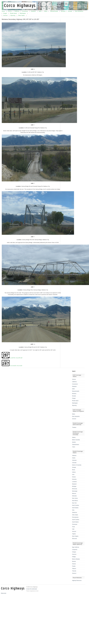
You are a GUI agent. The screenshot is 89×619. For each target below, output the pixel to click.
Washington (23, 13)
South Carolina (75, 519)
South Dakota (75, 522)
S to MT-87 (13, 357)
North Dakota (75, 507)
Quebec (74, 442)
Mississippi (74, 491)
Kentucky (74, 479)
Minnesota (74, 488)
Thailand (74, 427)
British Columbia (76, 439)
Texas (73, 526)
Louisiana (74, 481)
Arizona (10, 11)
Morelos (74, 561)
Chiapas (74, 552)
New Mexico (75, 500)
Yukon (73, 447)
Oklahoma (74, 512)
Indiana (74, 472)
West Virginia (75, 536)
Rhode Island (13, 13)
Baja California (75, 547)
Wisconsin (74, 538)
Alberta (73, 437)
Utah (73, 529)
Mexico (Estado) (76, 559)
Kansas (74, 476)
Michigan (74, 486)
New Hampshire (79, 11)
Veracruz (74, 573)
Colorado (74, 462)
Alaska (73, 458)
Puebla (73, 566)
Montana (63, 11)
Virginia (74, 533)
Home (3, 11)
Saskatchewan (75, 444)
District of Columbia (76, 465)
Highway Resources (76, 580)
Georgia (74, 467)
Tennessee (74, 524)
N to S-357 (19, 365)
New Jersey (75, 498)
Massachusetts (54, 11)
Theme (27, 591)
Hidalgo (74, 556)
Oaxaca (74, 563)
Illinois (73, 469)
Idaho (40, 11)
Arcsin (37, 591)
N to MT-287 (19, 357)
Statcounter (3, 593)
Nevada (70, 11)
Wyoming (13, 15)
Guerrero (74, 554)
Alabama (74, 455)
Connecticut (25, 11)
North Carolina (75, 505)
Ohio (73, 510)
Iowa (73, 474)
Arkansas (74, 460)
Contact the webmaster (31, 589)
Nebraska (74, 495)
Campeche (74, 549)
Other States (21, 15)
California (17, 11)
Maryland (74, 484)
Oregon (5, 13)
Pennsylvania (75, 517)
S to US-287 (13, 365)
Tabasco (74, 568)
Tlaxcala (74, 571)
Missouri (74, 493)
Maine (46, 11)
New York (74, 503)
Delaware (33, 11)
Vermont (5, 15)
